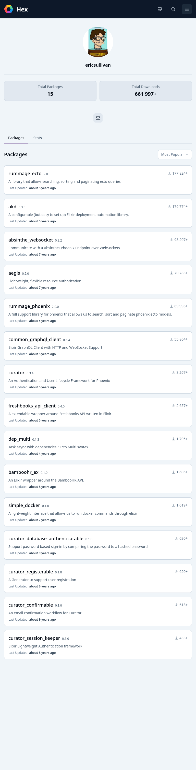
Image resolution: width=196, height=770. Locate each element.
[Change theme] (160, 9)
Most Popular (175, 154)
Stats (37, 137)
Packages (16, 137)
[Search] (173, 9)
